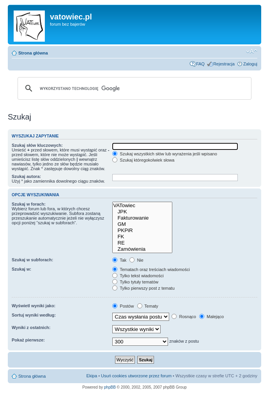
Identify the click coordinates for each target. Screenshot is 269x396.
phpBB (110, 387)
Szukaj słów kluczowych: (37, 145)
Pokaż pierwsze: (28, 340)
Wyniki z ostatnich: (31, 327)
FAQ (200, 64)
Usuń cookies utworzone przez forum (136, 375)
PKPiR (142, 230)
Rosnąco (184, 316)
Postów (123, 306)
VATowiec (142, 205)
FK (142, 237)
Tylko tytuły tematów (135, 282)
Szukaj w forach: (29, 204)
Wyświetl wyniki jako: (33, 305)
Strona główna (33, 53)
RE (142, 243)
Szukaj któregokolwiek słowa (143, 160)
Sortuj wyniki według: (34, 315)
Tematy (147, 306)
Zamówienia (142, 249)
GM (142, 224)
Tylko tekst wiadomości (137, 275)
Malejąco (211, 316)
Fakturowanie (142, 218)
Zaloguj (250, 64)
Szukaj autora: (26, 176)
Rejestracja (224, 64)
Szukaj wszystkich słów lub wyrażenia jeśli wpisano (164, 153)
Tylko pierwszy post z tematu (143, 288)
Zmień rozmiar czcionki (251, 51)
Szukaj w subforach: (32, 259)
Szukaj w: (21, 269)
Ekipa (92, 375)
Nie (136, 260)
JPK (142, 212)
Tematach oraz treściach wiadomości (151, 269)
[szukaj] (133, 88)
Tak (119, 260)
